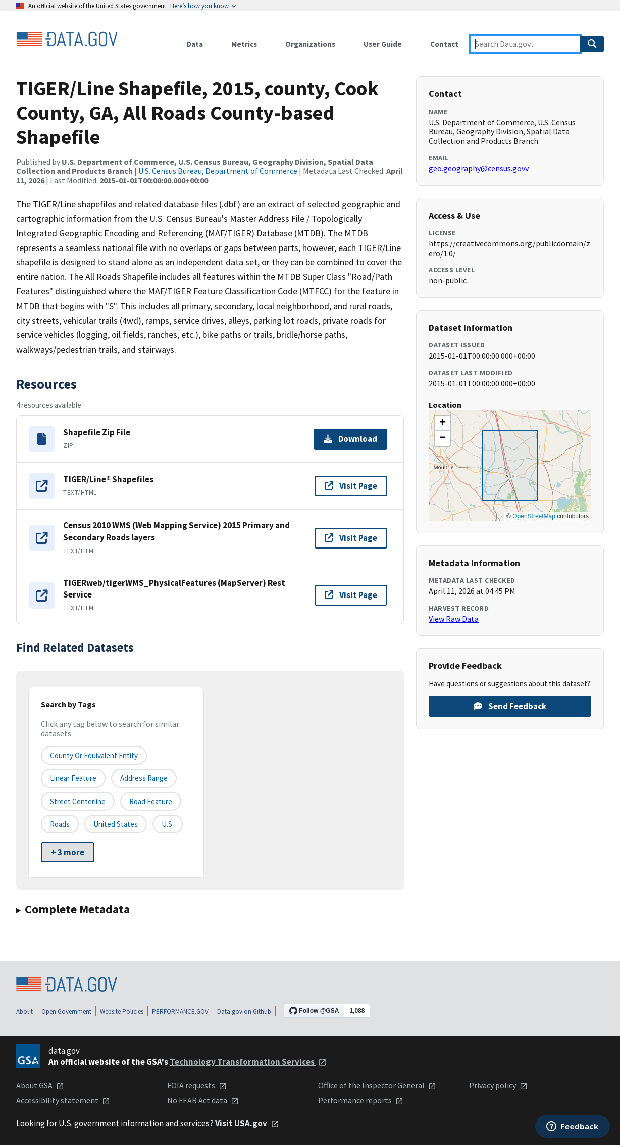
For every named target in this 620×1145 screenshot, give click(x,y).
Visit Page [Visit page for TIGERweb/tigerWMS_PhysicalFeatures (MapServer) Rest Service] (351, 595)
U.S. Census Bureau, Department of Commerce (217, 171)
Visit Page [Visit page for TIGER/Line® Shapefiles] (351, 485)
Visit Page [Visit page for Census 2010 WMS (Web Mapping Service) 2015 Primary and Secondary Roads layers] (351, 537)
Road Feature (150, 801)
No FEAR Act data (203, 1100)
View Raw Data (454, 619)
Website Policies (121, 1011)
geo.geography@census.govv (479, 168)
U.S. (168, 824)
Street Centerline (78, 801)
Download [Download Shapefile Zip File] (350, 438)
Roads (60, 824)
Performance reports (360, 1100)
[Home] (66, 39)
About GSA (40, 1085)
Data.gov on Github (244, 1011)
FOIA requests (197, 1085)
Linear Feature (73, 778)
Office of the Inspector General (377, 1085)
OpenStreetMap (533, 516)
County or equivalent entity (94, 755)
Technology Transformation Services (248, 1061)
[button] (442, 423)
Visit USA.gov (247, 1123)
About (24, 1011)
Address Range (144, 778)
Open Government (66, 1011)
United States (115, 824)
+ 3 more (67, 852)
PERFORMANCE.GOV (180, 1011)
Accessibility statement (63, 1100)
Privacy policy (498, 1085)
